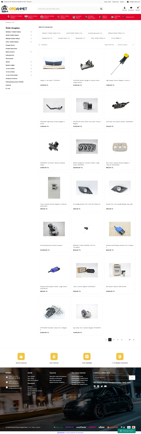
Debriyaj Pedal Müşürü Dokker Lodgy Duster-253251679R (53, 287)
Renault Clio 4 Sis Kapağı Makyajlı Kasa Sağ (119, 204)
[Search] (70, 8)
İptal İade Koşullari (55, 380)
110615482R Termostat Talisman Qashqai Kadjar (52, 164)
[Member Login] (124, 9)
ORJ (13, 22)
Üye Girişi (31, 378)
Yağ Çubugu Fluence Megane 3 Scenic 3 (118, 80)
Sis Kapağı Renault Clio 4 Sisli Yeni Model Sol (86, 204)
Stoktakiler (44, 44)
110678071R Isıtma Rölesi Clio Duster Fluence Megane (87, 122)
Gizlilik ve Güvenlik (56, 378)
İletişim (30, 387)
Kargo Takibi (32, 392)
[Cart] (138, 9)
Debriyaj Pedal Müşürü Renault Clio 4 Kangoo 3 (119, 246)
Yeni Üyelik (31, 376)
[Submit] (132, 377)
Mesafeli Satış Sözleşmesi (58, 376)
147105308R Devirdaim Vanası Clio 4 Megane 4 (53, 328)
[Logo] (14, 8)
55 (129, 339)
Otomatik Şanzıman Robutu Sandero (51, 245)
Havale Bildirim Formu (35, 391)
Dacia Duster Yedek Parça (80, 380)
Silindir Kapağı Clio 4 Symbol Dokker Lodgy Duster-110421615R (86, 164)
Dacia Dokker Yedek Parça (80, 378)
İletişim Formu (32, 389)
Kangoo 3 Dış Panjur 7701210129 (50, 80)
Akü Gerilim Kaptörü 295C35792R (116, 286)
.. (125, 339)
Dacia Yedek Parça (77, 376)
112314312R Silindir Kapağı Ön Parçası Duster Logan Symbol (86, 81)
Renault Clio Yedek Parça (79, 384)
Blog (29, 394)
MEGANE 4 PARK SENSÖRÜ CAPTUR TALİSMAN (84, 246)
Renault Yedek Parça (78, 382)
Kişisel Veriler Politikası (57, 382)
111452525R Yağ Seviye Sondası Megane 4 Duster (52, 122)
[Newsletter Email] (114, 377)
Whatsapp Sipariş (126, 431)
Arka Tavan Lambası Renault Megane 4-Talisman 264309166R (118, 164)
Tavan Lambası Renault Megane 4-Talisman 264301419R (53, 205)
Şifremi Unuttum (33, 380)
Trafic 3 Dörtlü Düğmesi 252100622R (84, 286)
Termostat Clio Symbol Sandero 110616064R (119, 121)
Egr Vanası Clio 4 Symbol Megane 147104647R (87, 327)
